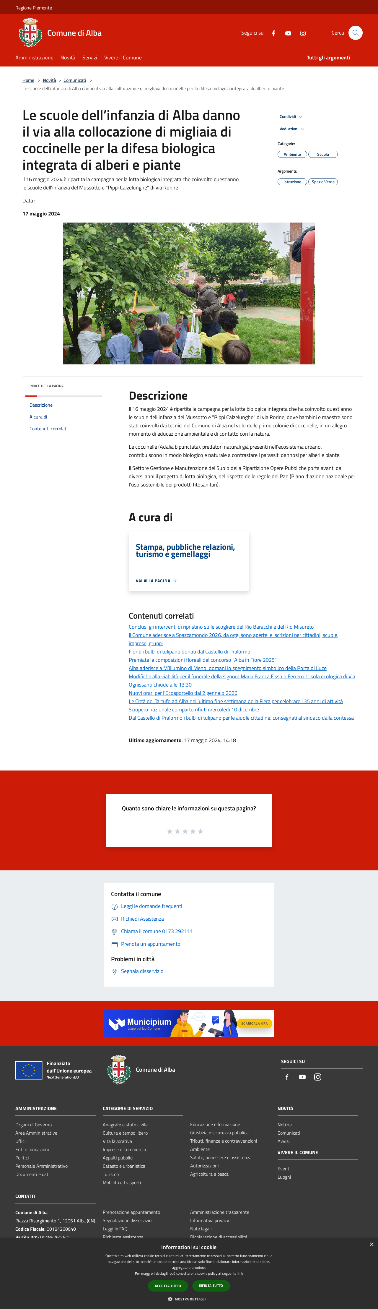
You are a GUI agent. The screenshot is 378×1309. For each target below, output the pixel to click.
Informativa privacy (209, 1220)
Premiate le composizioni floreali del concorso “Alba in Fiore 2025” (203, 660)
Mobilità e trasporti (122, 1182)
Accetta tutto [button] (168, 1286)
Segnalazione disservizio (127, 1220)
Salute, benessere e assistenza (221, 1157)
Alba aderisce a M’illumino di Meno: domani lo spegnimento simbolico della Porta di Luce (228, 668)
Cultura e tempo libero (125, 1132)
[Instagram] (300, 33)
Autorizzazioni (204, 1165)
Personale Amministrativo (41, 1165)
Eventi (284, 1168)
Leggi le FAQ (115, 1228)
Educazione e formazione (215, 1124)
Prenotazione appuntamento (131, 1212)
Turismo (111, 1174)
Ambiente (200, 1149)
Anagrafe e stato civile (125, 1124)
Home (28, 80)
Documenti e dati (32, 1174)
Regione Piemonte (33, 7)
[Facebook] (271, 33)
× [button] (371, 1245)
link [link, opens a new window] (240, 1273)
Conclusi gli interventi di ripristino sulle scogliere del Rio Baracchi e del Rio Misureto (221, 627)
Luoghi (284, 1176)
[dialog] (189, 1273)
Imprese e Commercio (124, 1149)
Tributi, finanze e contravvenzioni (223, 1140)
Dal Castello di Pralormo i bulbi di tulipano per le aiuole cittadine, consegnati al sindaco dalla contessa (242, 718)
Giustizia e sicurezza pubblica (219, 1132)
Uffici (20, 1141)
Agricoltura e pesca (209, 1173)
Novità (49, 80)
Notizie (285, 1124)
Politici (22, 1157)
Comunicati (74, 80)
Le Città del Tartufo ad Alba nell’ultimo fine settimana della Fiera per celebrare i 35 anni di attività (236, 701)
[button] (189, 1299)
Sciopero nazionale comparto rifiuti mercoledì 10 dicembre (195, 709)
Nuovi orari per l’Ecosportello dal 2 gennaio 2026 (183, 693)
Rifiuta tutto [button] (211, 1285)
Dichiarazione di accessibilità (218, 1236)
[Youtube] (285, 33)
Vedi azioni (293, 129)
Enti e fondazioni (32, 1149)
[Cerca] (355, 33)
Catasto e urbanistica (124, 1165)
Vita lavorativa (117, 1141)
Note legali (201, 1228)
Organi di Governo (33, 1124)
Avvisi (284, 1141)
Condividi (292, 116)
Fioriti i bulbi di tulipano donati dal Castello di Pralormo (189, 652)
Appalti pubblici (118, 1157)
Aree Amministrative (36, 1132)
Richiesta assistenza (123, 1236)
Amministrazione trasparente (219, 1212)
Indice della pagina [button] (46, 386)
